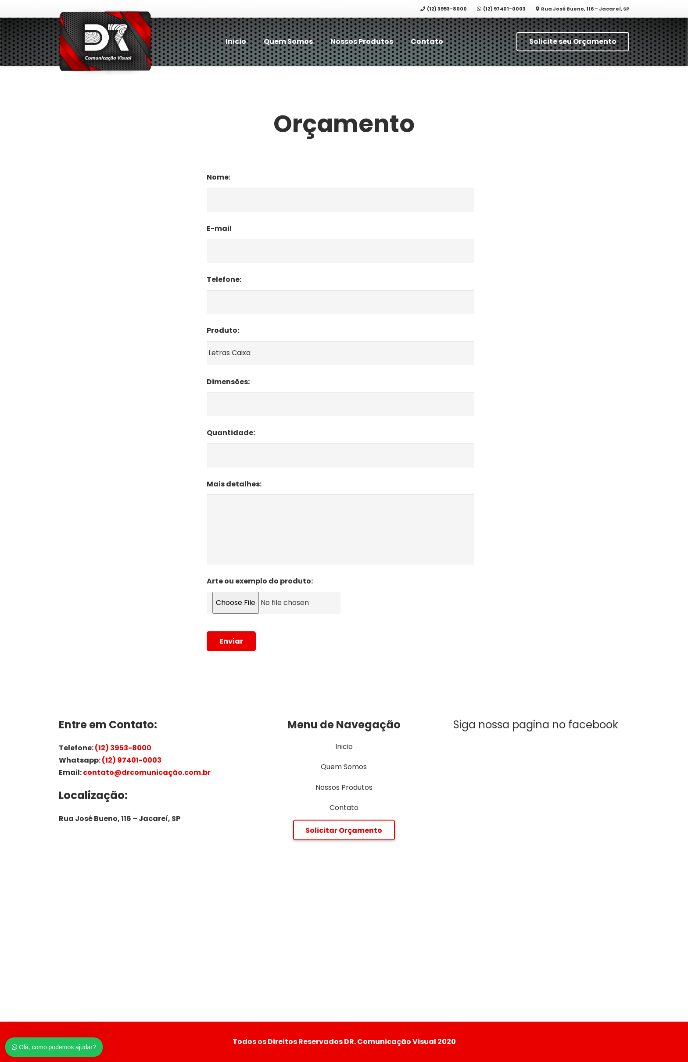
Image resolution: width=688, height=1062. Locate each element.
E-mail (219, 229)
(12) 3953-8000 (123, 748)
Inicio (344, 747)
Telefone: (224, 279)
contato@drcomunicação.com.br (147, 772)
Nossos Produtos (344, 787)
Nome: (218, 177)
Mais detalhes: (234, 484)
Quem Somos (344, 767)
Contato (344, 808)
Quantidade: (231, 433)
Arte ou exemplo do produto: (260, 581)
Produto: (223, 330)
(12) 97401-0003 (131, 760)
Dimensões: (228, 382)
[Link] (105, 42)
